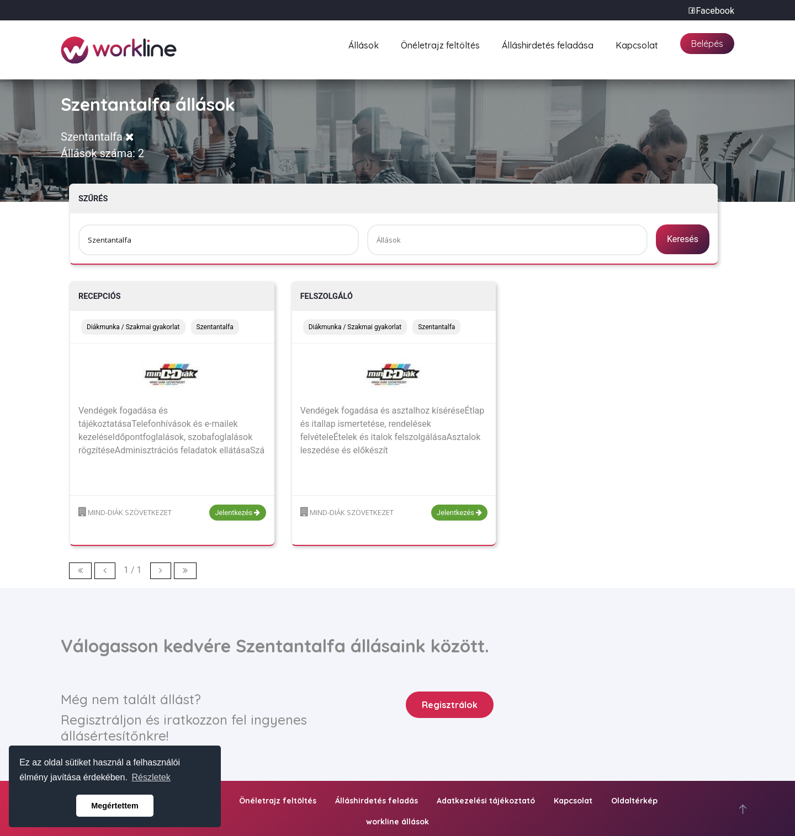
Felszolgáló (326, 296)
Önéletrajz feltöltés (440, 44)
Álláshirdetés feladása (547, 44)
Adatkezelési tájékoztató (486, 801)
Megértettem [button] (115, 805)
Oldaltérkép (634, 801)
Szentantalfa (97, 136)
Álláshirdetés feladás (376, 801)
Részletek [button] (151, 777)
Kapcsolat (637, 44)
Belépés (707, 43)
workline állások (397, 822)
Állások (363, 44)
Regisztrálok (450, 704)
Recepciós (99, 296)
